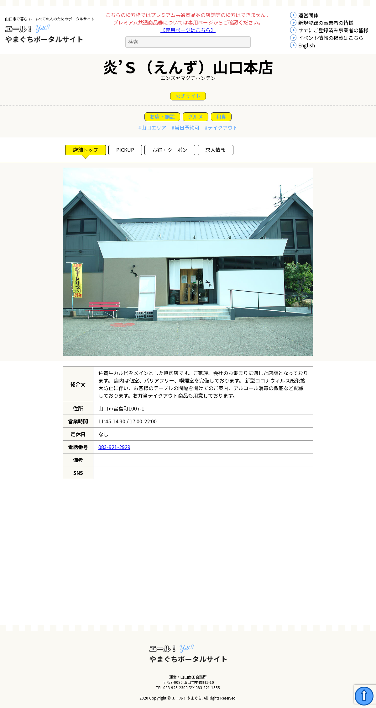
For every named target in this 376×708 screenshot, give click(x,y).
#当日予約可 (185, 127)
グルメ (195, 116)
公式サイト (188, 95)
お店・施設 (162, 116)
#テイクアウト (221, 127)
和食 (221, 116)
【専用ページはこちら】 (188, 30)
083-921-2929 (114, 447)
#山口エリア (152, 127)
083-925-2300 (175, 687)
